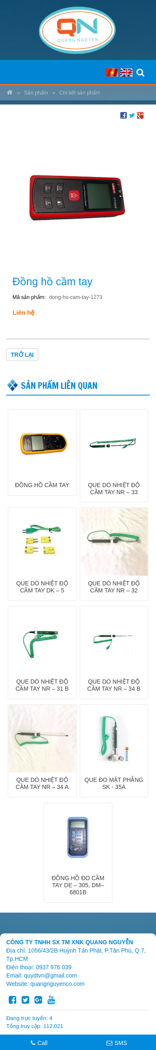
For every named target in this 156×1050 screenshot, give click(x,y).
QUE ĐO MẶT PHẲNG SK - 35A (113, 783)
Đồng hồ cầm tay (42, 485)
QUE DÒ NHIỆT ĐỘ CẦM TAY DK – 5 (42, 587)
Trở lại (22, 354)
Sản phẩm (36, 93)
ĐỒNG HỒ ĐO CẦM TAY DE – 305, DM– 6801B (78, 885)
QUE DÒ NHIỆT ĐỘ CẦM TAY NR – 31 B (42, 685)
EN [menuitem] (126, 72)
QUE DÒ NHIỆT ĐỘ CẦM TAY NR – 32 (114, 587)
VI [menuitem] (112, 72)
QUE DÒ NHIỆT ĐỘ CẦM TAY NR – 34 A (42, 783)
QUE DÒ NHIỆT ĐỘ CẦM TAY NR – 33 (114, 488)
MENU (14, 72)
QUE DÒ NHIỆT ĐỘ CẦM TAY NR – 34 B (114, 685)
